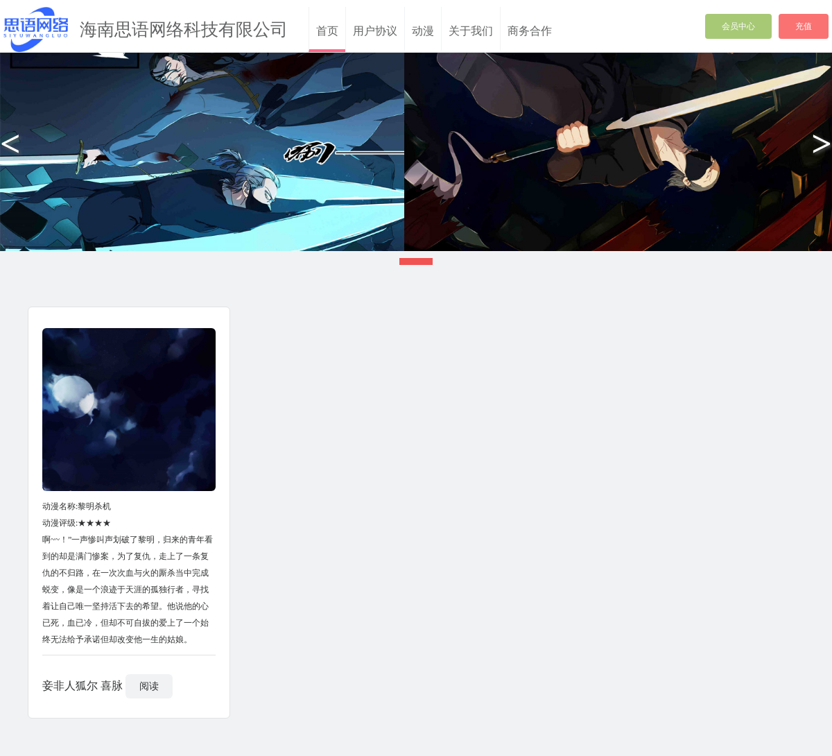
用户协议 (375, 31)
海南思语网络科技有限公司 (184, 29)
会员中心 (738, 26)
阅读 (149, 686)
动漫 (423, 31)
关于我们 (471, 31)
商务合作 (530, 31)
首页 (327, 31)
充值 (803, 26)
